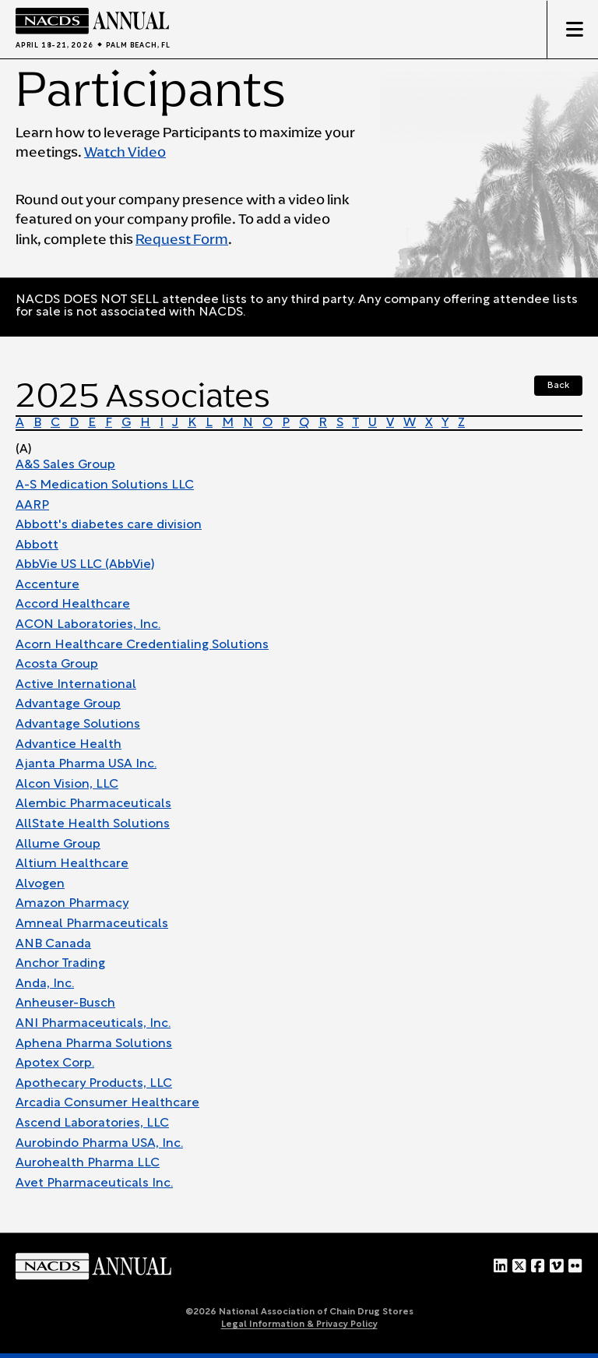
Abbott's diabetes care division (109, 525)
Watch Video (125, 151)
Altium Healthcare (72, 864)
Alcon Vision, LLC (67, 784)
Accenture (47, 585)
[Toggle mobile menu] (572, 29)
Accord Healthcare (73, 604)
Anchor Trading (60, 964)
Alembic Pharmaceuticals (93, 804)
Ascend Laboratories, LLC (92, 1123)
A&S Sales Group (65, 465)
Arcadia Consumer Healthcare (107, 1103)
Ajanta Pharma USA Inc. (86, 764)
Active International (76, 685)
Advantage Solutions (78, 724)
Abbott (37, 545)
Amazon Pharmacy (72, 904)
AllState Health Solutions (93, 824)
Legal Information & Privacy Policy (299, 1324)
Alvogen (40, 884)
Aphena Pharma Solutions (94, 1044)
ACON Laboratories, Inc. (88, 625)
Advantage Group (68, 704)
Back (558, 385)
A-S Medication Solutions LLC (105, 485)
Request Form (181, 239)
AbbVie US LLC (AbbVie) (85, 565)
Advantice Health (68, 745)
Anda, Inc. (45, 984)
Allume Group (58, 844)
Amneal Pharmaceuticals (92, 924)
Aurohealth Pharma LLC (88, 1163)
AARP (32, 505)
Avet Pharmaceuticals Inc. (94, 1183)
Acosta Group (57, 664)
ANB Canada (53, 944)
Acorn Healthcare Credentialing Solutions (142, 645)
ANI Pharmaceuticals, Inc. (93, 1024)
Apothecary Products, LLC (94, 1084)
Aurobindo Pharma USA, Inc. (99, 1144)
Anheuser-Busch (65, 1003)
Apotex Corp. (55, 1063)
